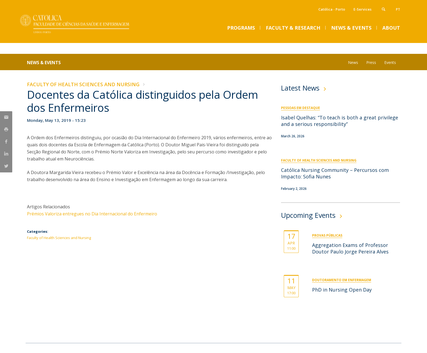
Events (390, 62)
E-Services (362, 9)
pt (398, 9)
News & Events (44, 63)
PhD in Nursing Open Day (342, 289)
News (353, 62)
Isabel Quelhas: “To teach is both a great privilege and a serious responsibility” (339, 120)
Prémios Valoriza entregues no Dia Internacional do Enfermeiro (92, 214)
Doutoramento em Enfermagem (341, 280)
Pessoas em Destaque (300, 108)
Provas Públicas (327, 235)
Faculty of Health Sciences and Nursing (83, 84)
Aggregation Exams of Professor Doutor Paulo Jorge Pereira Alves (350, 248)
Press (371, 62)
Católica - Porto (331, 9)
